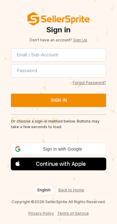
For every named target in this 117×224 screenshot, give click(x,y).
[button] (58, 149)
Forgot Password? (89, 82)
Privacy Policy (41, 213)
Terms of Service (73, 213)
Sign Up (80, 40)
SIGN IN (59, 100)
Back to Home (71, 190)
